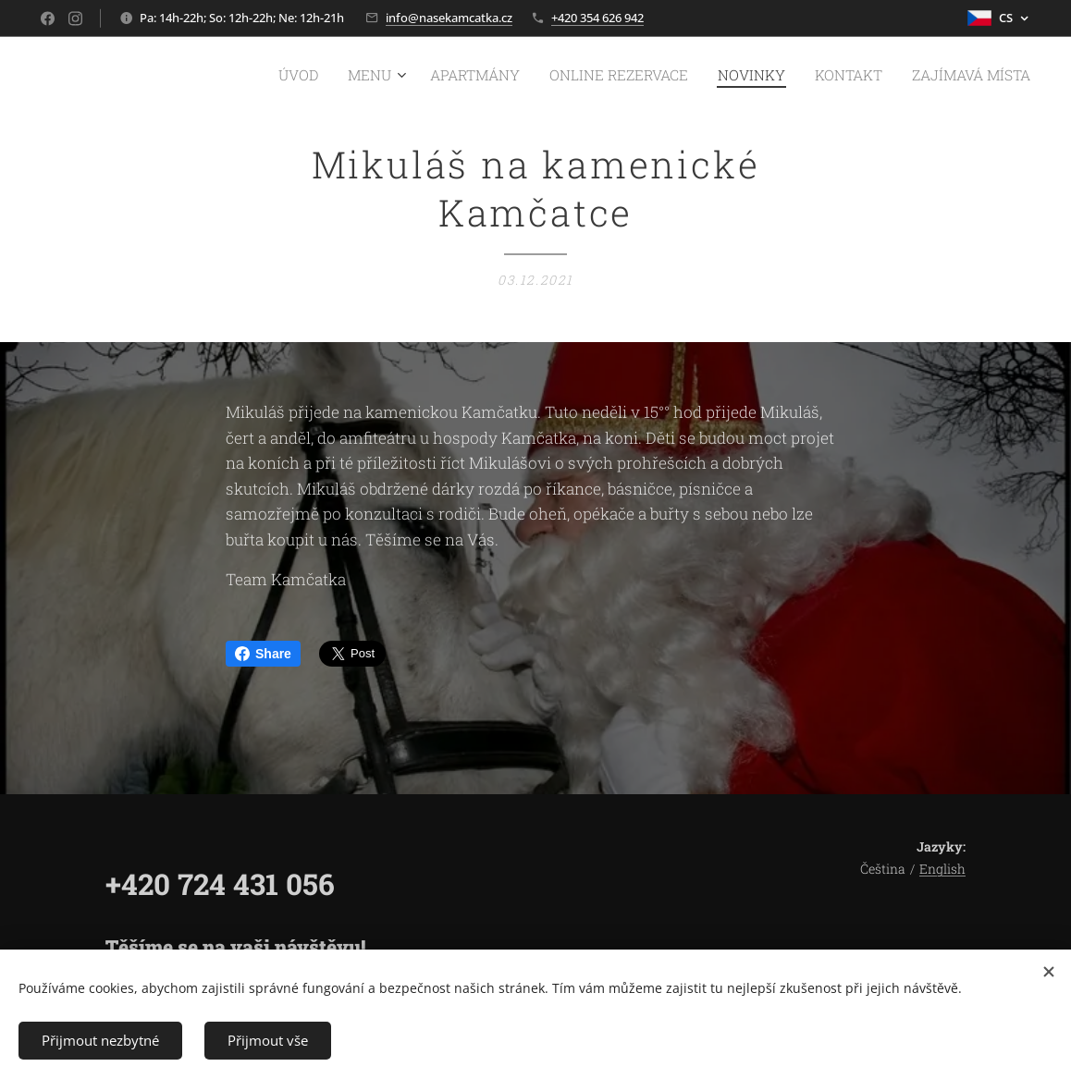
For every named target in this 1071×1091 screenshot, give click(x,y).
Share (263, 653)
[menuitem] (356, 75)
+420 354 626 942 (597, 17)
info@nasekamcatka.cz (449, 17)
